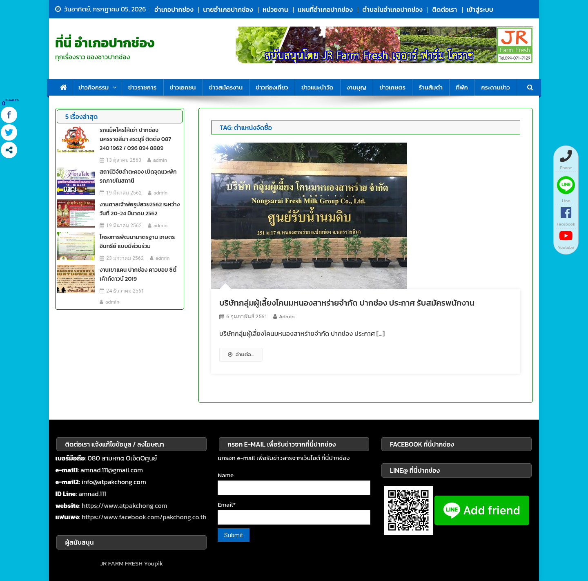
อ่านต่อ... (241, 354)
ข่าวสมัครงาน (226, 87)
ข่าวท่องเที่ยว (272, 87)
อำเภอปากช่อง (173, 9)
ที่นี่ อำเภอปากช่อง (105, 43)
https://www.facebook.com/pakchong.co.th (144, 517)
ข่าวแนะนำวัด (317, 87)
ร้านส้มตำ (431, 87)
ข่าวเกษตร (392, 87)
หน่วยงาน (275, 9)
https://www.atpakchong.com (124, 505)
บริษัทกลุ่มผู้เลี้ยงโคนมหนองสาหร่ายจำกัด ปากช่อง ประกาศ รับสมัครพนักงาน (346, 303)
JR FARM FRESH (121, 563)
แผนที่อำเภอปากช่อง (325, 9)
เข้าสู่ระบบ (480, 9)
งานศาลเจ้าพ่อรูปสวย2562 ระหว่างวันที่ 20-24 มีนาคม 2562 (140, 209)
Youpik (153, 563)
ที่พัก (462, 87)
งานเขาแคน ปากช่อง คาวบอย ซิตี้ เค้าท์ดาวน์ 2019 (138, 274)
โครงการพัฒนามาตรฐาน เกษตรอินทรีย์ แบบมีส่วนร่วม (137, 241)
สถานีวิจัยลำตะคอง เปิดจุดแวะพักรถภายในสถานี (138, 176)
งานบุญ (356, 87)
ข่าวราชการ (142, 87)
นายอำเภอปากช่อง (228, 9)
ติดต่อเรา (444, 9)
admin (286, 316)
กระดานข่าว (495, 87)
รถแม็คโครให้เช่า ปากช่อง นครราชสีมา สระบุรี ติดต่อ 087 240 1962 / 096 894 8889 (135, 139)
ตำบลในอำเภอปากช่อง (392, 9)
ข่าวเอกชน (183, 87)
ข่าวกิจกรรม (93, 87)
